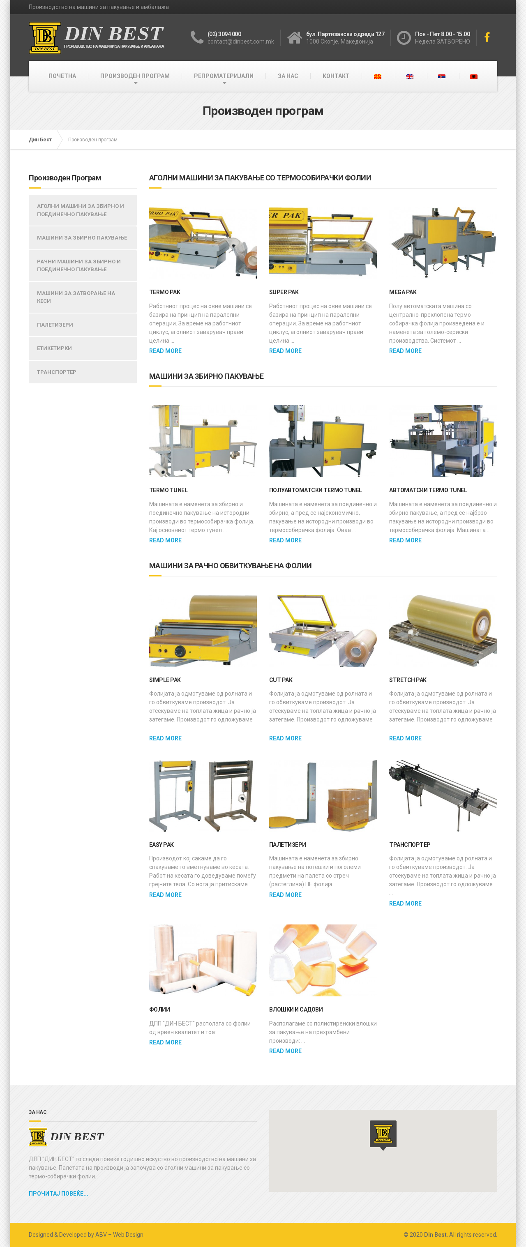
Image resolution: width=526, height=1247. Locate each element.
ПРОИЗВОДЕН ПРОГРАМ (135, 76)
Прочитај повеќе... (58, 1193)
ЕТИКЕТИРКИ (54, 348)
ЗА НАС (288, 76)
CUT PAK (281, 680)
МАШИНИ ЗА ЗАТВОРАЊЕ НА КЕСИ (76, 297)
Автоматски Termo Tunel (428, 490)
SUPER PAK (284, 292)
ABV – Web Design (119, 1234)
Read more (165, 351)
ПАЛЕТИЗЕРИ (287, 844)
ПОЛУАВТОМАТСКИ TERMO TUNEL (315, 490)
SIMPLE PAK (165, 680)
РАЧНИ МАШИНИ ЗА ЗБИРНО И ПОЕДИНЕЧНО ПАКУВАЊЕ (79, 265)
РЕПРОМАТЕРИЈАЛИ (224, 76)
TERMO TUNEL (168, 490)
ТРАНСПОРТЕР (410, 844)
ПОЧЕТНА (62, 76)
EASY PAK (161, 844)
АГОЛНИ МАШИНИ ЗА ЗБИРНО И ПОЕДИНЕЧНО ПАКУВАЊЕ (80, 210)
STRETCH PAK (408, 680)
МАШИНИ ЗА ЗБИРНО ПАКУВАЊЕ (82, 238)
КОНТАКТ (336, 76)
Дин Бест (40, 140)
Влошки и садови (296, 1009)
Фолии (159, 1009)
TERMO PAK (164, 292)
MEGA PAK (402, 292)
